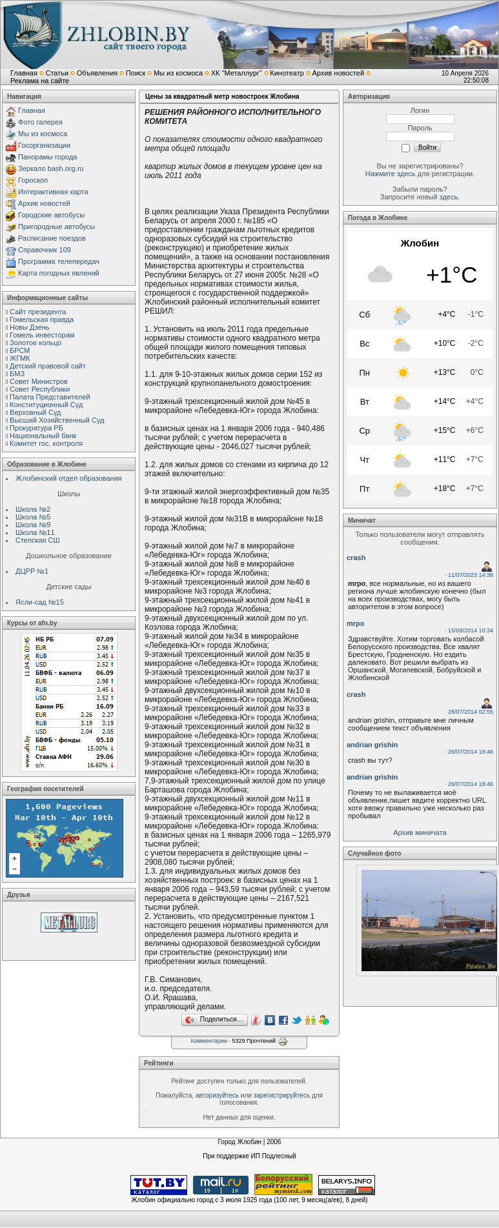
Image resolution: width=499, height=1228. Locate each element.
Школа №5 (32, 517)
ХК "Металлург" (236, 73)
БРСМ (20, 350)
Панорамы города (47, 157)
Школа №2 (32, 509)
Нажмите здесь (390, 173)
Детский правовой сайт (48, 366)
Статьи (56, 73)
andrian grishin (372, 745)
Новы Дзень (30, 327)
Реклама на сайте (39, 81)
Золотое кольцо (35, 343)
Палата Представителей (50, 397)
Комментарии (208, 1041)
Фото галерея (40, 122)
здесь (449, 197)
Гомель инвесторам (42, 335)
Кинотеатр (287, 73)
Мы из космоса (178, 73)
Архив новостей (338, 73)
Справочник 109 (44, 250)
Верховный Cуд (35, 412)
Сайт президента (38, 312)
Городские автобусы (51, 215)
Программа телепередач (58, 261)
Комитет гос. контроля (46, 443)
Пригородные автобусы (56, 226)
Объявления (97, 73)
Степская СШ (37, 540)
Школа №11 (35, 532)
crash (356, 557)
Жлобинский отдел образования (68, 478)
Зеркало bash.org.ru (50, 168)
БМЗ (17, 373)
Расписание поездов (52, 238)
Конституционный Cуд (46, 404)
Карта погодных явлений (58, 273)
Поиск (135, 73)
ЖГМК (20, 358)
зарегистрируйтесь (282, 1095)
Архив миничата (419, 832)
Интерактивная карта (53, 192)
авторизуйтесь (217, 1095)
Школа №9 (32, 524)
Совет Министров (39, 381)
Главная (23, 73)
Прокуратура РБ (36, 428)
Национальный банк (43, 435)
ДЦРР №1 (31, 571)
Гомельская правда (42, 319)
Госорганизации (44, 145)
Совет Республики (40, 389)
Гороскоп (33, 180)
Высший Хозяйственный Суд (57, 420)
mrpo (356, 623)
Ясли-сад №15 (39, 602)
